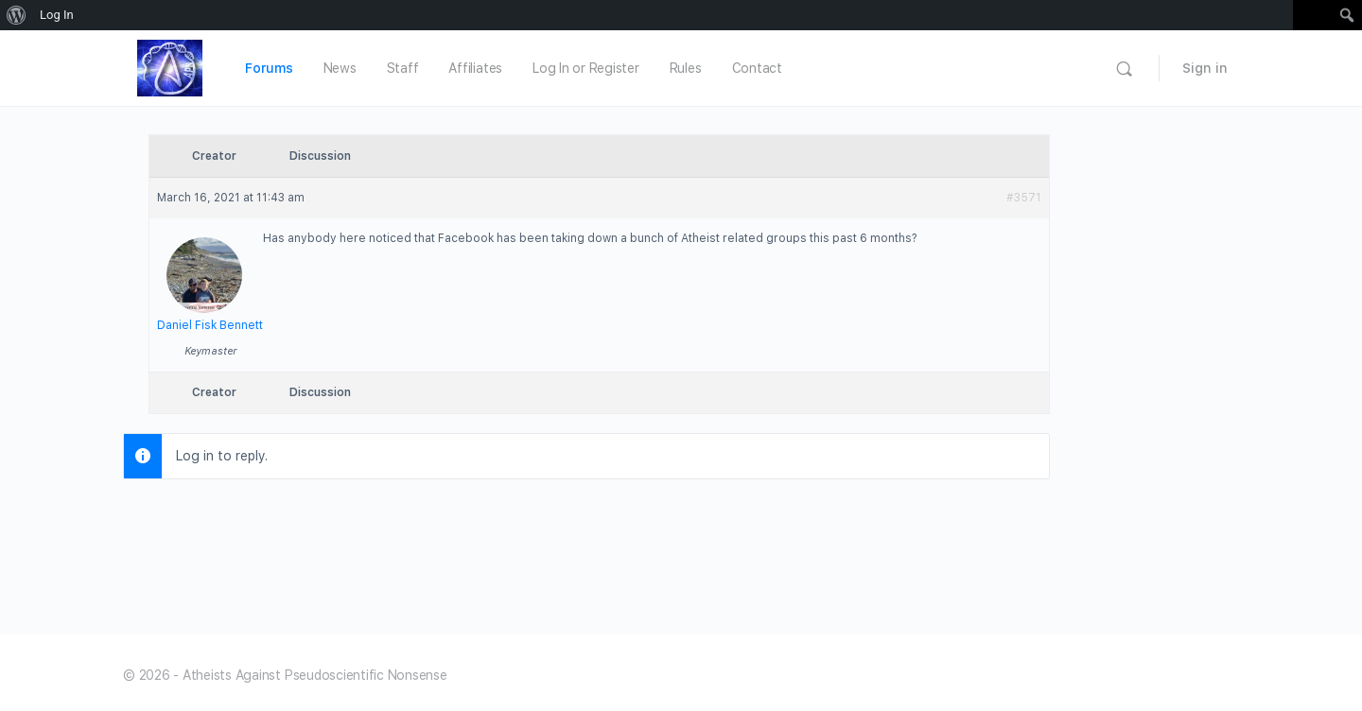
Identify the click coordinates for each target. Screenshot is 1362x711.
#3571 (1023, 197)
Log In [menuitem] (57, 15)
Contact (757, 68)
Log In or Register (586, 68)
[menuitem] (16, 15)
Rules (686, 68)
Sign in (1205, 68)
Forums (269, 68)
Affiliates (475, 68)
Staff (403, 68)
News (340, 68)
